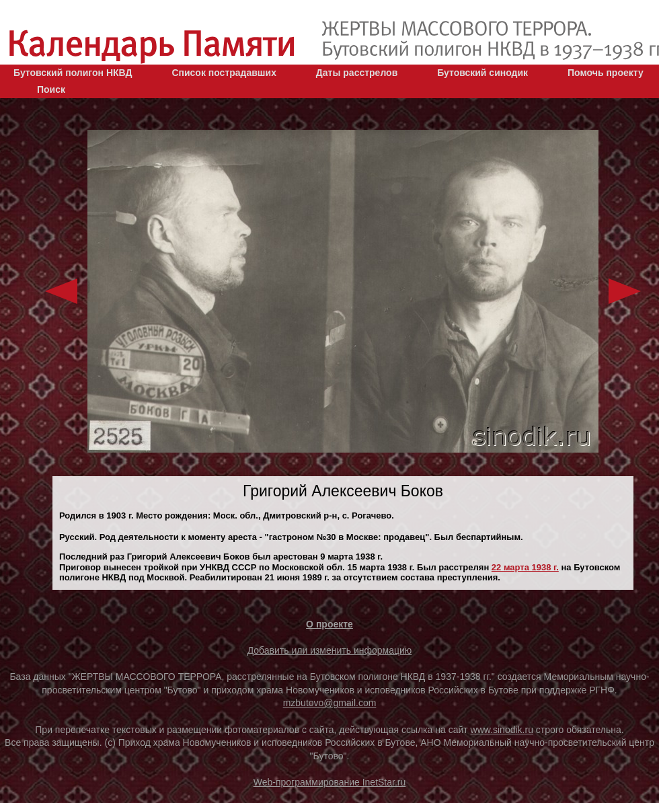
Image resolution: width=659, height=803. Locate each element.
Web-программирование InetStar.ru (330, 782)
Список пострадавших (223, 72)
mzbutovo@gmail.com (330, 702)
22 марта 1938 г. (525, 567)
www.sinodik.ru (502, 729)
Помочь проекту (606, 72)
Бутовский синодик (482, 72)
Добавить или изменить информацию (329, 650)
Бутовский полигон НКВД (72, 72)
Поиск (51, 89)
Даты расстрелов (356, 72)
